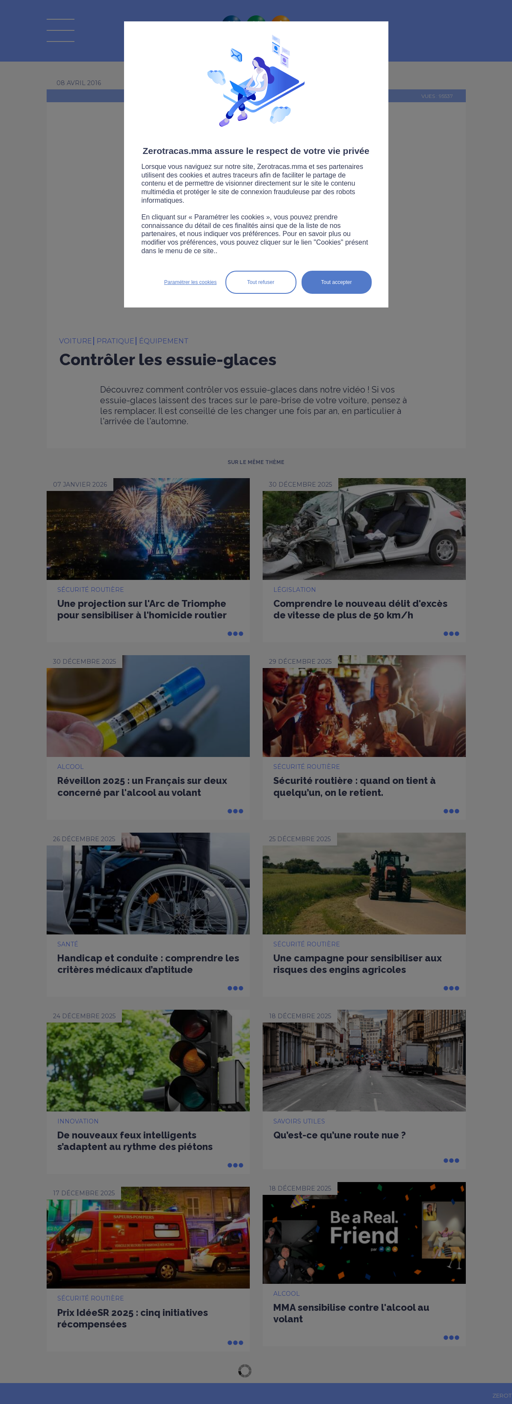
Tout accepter (336, 282)
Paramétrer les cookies (190, 282)
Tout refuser (260, 282)
